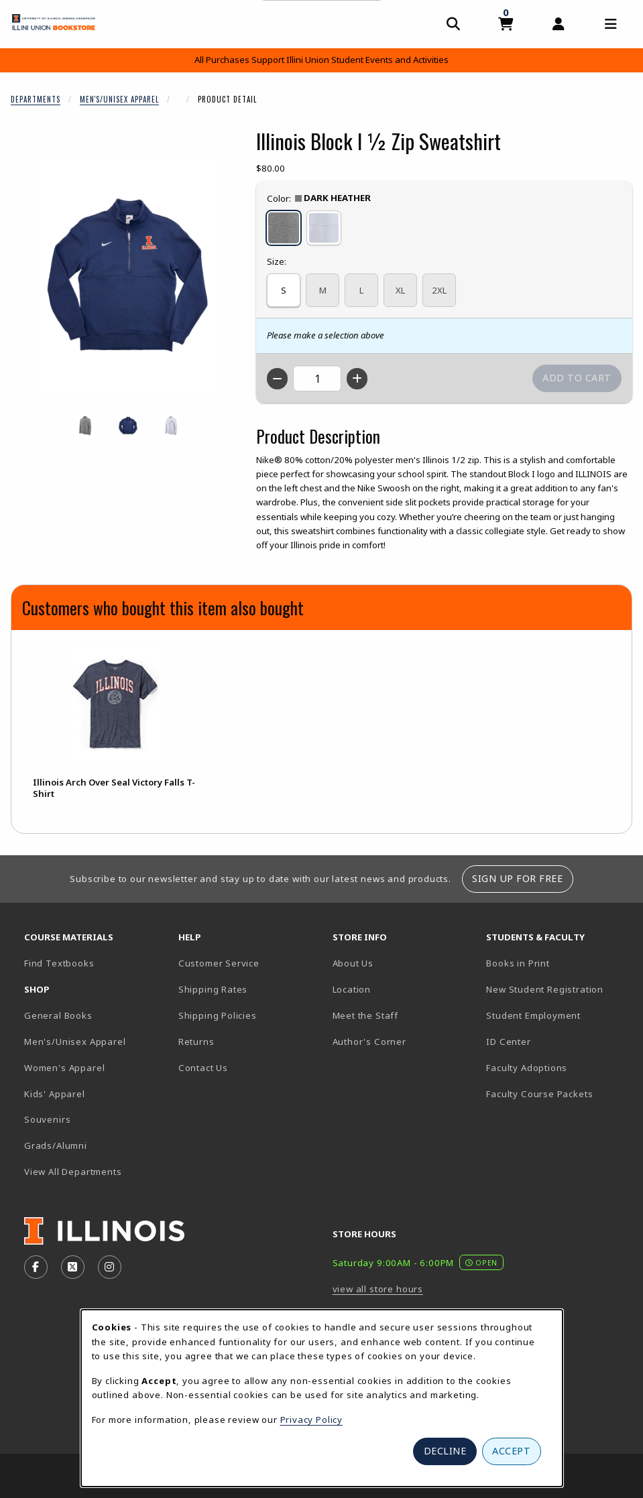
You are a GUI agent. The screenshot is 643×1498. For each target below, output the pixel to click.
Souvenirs (47, 1119)
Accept (511, 1450)
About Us (353, 963)
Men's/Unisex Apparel (119, 99)
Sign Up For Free (517, 878)
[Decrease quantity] (277, 378)
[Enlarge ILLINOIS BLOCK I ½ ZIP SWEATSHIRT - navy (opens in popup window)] (128, 425)
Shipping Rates (213, 989)
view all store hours (378, 1289)
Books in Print (558, 962)
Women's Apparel (64, 1068)
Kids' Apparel (54, 1094)
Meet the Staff (366, 1015)
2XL (439, 290)
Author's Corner (369, 1042)
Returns (196, 1042)
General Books (58, 1015)
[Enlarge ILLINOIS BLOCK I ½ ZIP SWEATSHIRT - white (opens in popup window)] (171, 425)
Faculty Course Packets (539, 1094)
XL (400, 290)
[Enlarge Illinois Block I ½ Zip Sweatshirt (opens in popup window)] (128, 276)
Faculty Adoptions (526, 1068)
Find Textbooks (59, 963)
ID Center (555, 1041)
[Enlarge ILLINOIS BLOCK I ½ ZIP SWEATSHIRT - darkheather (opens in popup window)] (85, 425)
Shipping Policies (217, 1015)
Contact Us (203, 1068)
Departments (35, 99)
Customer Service (218, 963)
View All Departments (73, 1172)
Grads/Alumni (55, 1145)
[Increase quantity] (357, 378)
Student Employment (558, 1015)
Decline (445, 1450)
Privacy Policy (311, 1420)
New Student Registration (544, 989)
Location (352, 989)
